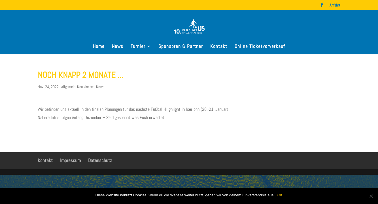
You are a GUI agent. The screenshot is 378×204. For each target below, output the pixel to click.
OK (280, 195)
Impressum (70, 160)
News (117, 46)
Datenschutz (100, 160)
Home (99, 46)
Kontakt (218, 46)
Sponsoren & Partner (180, 46)
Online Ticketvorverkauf (260, 46)
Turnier (138, 46)
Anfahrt (335, 5)
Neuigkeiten (85, 86)
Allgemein (68, 86)
